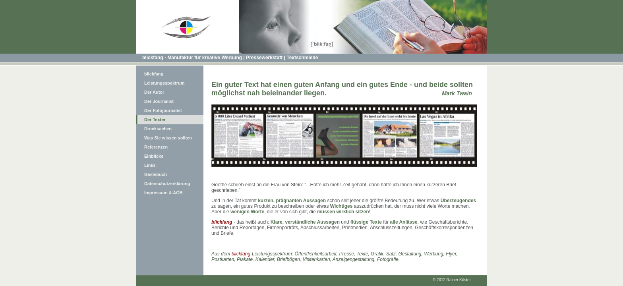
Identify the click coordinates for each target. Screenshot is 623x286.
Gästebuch (155, 174)
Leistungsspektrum (164, 83)
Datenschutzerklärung (167, 183)
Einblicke (153, 156)
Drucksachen (158, 128)
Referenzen (156, 147)
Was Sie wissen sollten (168, 137)
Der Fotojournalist (163, 110)
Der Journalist (159, 101)
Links (150, 165)
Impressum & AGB (163, 192)
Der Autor (154, 92)
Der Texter (155, 119)
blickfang (153, 74)
